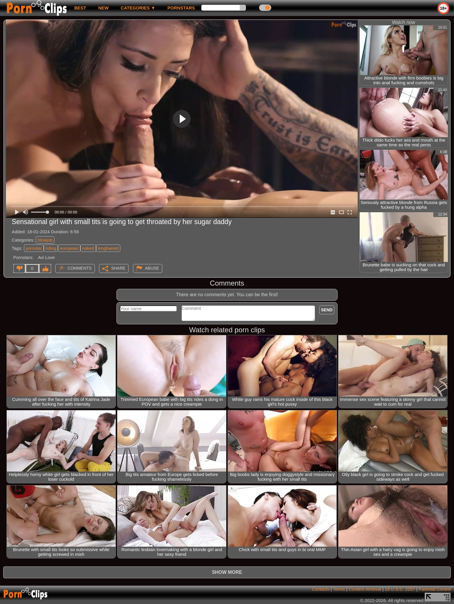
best (80, 7)
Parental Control (435, 589)
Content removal (365, 589)
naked (88, 248)
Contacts (320, 589)
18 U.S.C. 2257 (400, 589)
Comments (79, 268)
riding (51, 248)
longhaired (108, 248)
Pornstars (181, 7)
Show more (227, 572)
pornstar (34, 248)
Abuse (152, 268)
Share (118, 268)
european (69, 248)
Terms (339, 589)
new (103, 7)
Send (327, 309)
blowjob (45, 239)
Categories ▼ (138, 7)
